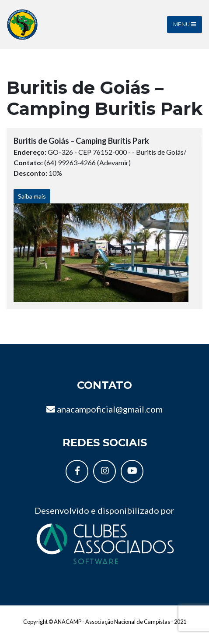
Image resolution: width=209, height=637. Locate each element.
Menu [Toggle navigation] (184, 24)
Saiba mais (32, 196)
